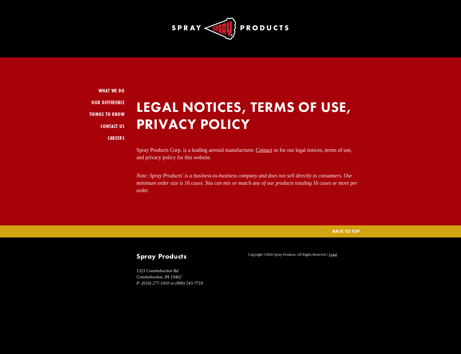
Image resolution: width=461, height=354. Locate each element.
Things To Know (107, 114)
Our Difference (108, 102)
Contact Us (113, 126)
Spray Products (230, 29)
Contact (264, 150)
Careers (116, 137)
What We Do (111, 90)
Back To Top (346, 231)
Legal (333, 254)
